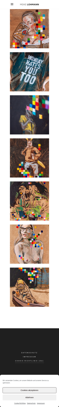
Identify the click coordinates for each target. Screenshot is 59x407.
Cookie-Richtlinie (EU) (29, 361)
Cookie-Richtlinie (20, 403)
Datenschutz (31, 403)
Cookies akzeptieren (29, 390)
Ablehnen (29, 397)
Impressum (41, 403)
